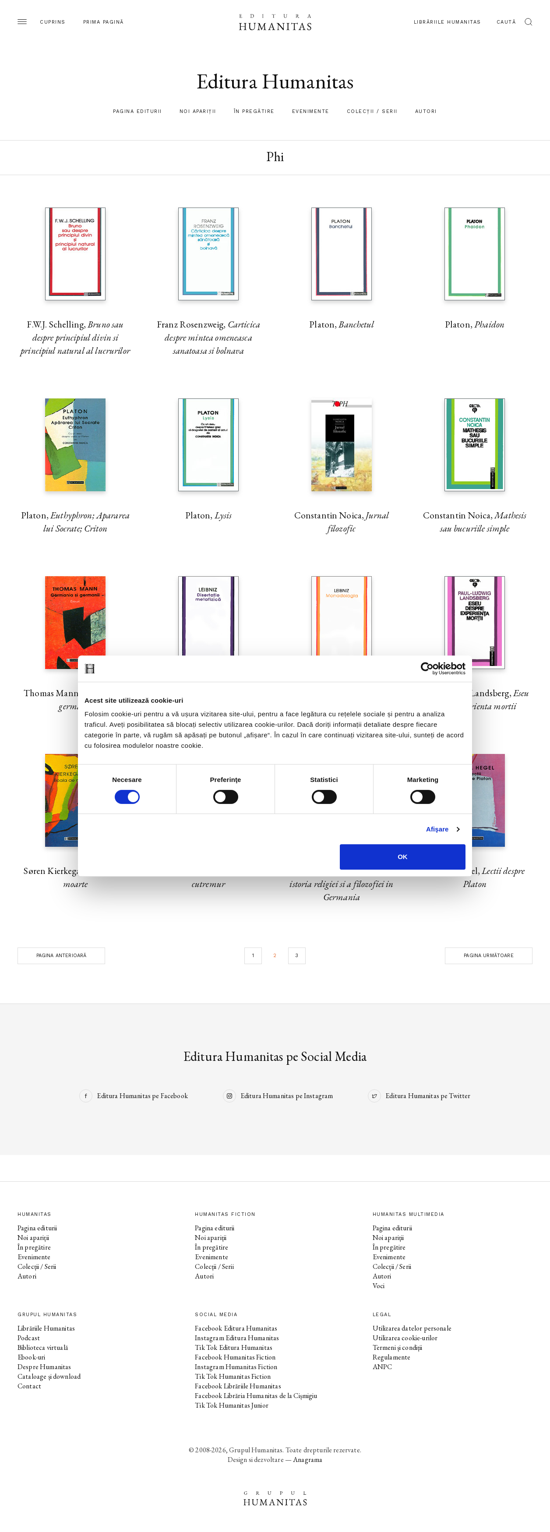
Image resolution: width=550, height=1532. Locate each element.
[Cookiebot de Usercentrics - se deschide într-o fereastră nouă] (427, 668)
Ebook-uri (31, 1357)
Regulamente (392, 1357)
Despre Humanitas (44, 1366)
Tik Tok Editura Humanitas (233, 1347)
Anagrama (307, 1459)
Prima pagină (103, 22)
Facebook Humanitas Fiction (235, 1357)
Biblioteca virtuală (43, 1347)
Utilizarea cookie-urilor (405, 1337)
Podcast (29, 1337)
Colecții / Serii (372, 111)
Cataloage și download (49, 1376)
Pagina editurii (137, 111)
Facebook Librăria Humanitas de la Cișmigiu (256, 1395)
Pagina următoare (488, 955)
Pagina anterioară (61, 955)
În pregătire (254, 111)
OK (403, 856)
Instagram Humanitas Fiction (236, 1366)
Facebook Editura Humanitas (236, 1328)
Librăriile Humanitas (447, 22)
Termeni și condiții (398, 1347)
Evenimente (310, 111)
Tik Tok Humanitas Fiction (233, 1376)
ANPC (382, 1366)
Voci (379, 1285)
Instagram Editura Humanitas (237, 1337)
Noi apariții (198, 111)
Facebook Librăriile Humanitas (238, 1386)
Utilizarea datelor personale (412, 1328)
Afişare (437, 829)
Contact (29, 1386)
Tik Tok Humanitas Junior (231, 1405)
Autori (426, 111)
